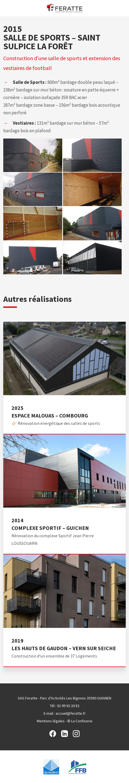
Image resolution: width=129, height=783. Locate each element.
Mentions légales (51, 720)
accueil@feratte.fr (71, 713)
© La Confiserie (79, 720)
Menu (6, 8)
